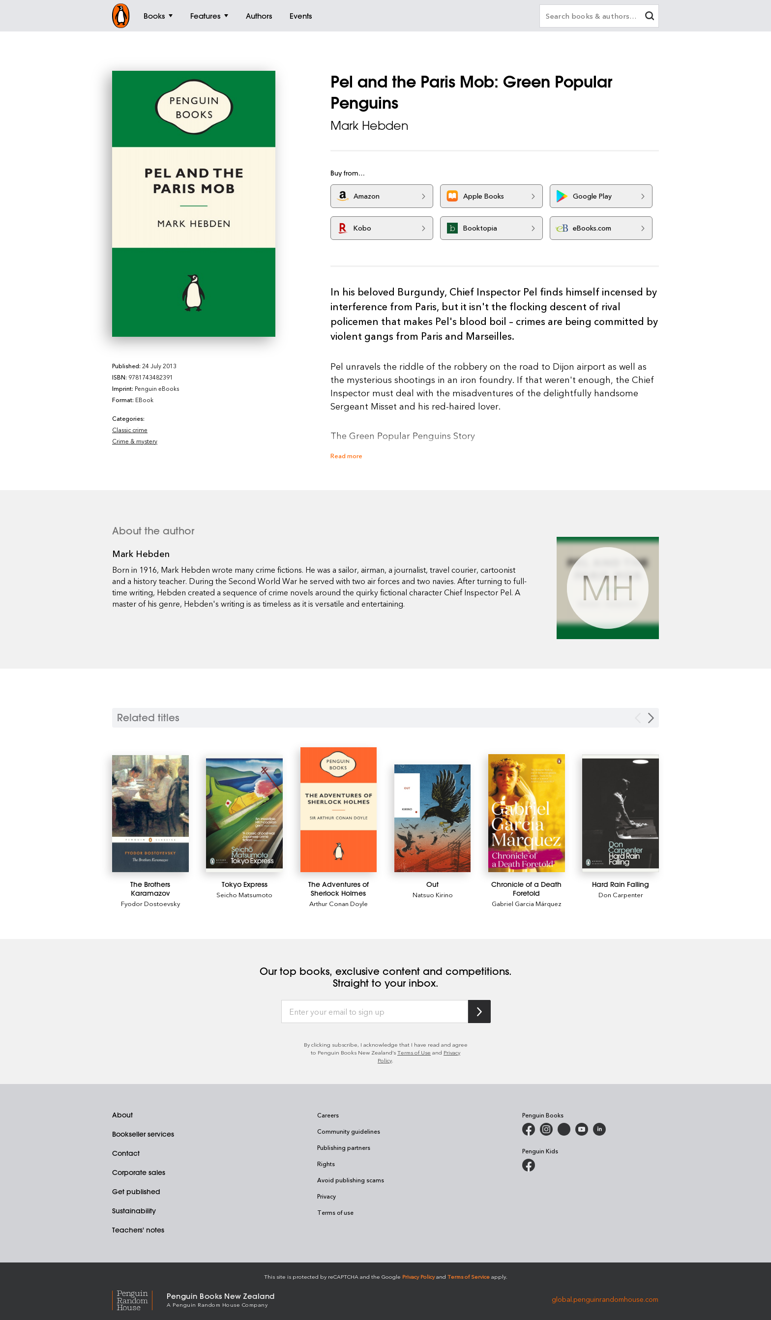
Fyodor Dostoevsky (150, 903)
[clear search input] (649, 17)
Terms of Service (468, 1276)
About (122, 1115)
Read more (346, 455)
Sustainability (134, 1210)
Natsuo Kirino (433, 894)
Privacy (326, 1196)
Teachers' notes (138, 1230)
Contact (126, 1153)
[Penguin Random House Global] (139, 1299)
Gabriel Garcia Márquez (527, 903)
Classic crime (130, 429)
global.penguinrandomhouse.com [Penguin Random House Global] (605, 1299)
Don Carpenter (620, 894)
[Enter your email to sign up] (374, 1012)
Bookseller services (143, 1134)
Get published (136, 1191)
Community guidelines (348, 1131)
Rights (326, 1163)
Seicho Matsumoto (244, 894)
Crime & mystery (134, 441)
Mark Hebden (369, 125)
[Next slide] (651, 718)
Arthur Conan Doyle (338, 903)
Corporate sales (138, 1172)
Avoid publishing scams (350, 1179)
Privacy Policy (418, 1276)
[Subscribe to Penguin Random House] (479, 1011)
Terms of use (335, 1212)
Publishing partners (343, 1147)
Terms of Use (414, 1052)
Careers (328, 1115)
